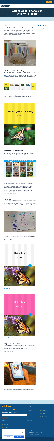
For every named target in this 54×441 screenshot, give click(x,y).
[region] (13, 434)
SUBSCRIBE (5, 418)
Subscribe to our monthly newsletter (9, 412)
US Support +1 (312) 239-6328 (34, 430)
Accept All (19, 436)
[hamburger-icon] (52, 6)
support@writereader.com (34, 434)
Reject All (8, 436)
